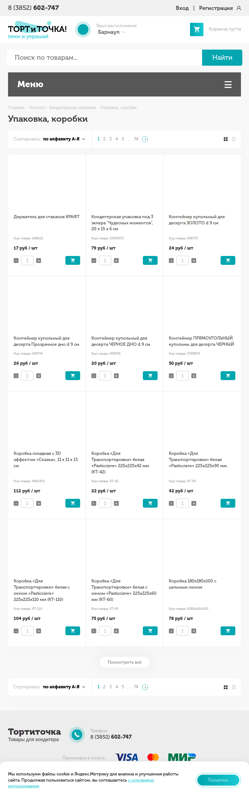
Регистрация (216, 8)
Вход (182, 8)
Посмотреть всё (125, 662)
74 (136, 139)
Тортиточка (34, 732)
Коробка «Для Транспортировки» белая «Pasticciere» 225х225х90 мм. (198, 459)
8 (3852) (33, 8)
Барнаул (109, 32)
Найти (222, 57)
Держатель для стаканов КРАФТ (47, 216)
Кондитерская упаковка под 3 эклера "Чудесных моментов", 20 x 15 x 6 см (122, 222)
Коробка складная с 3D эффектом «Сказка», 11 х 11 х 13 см (46, 459)
